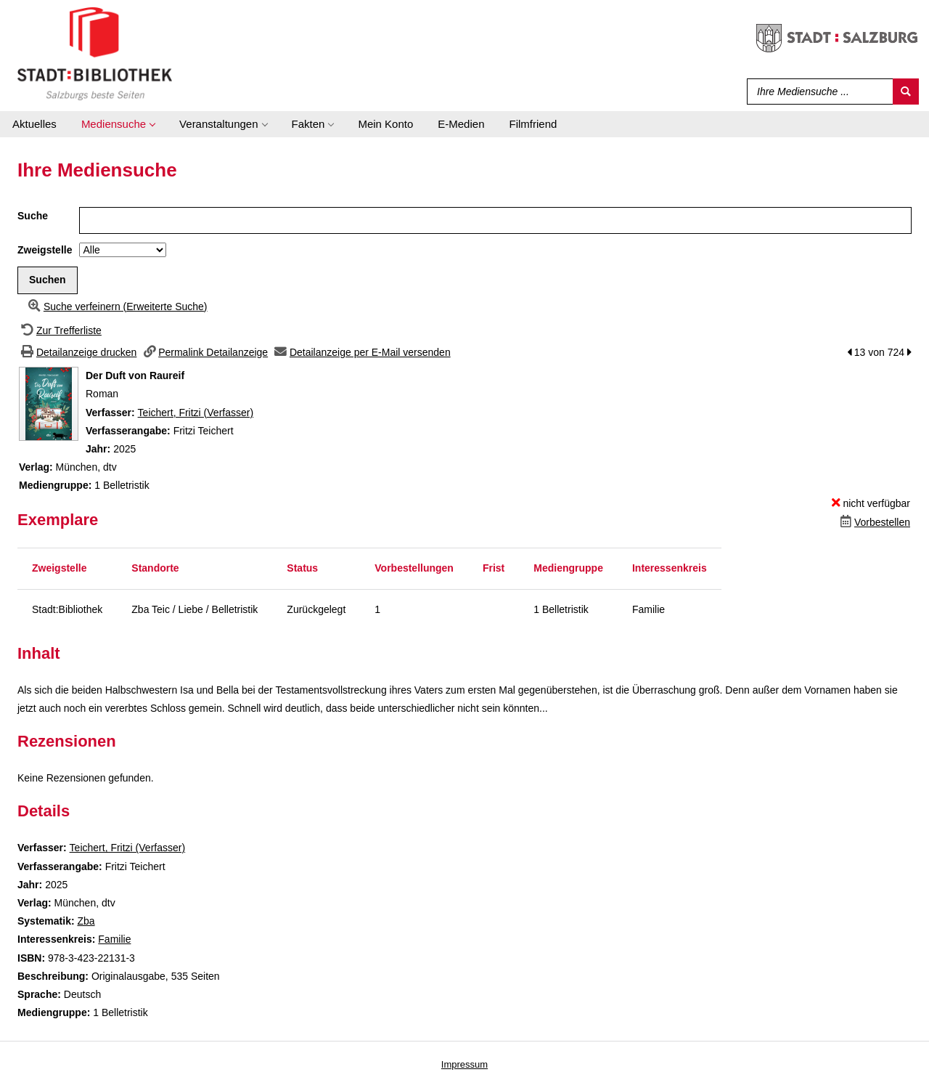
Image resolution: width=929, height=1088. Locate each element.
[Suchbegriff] (817, 91)
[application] (118, 124)
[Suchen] (906, 91)
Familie (114, 939)
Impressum (464, 1064)
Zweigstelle (44, 250)
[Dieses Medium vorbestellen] (873, 522)
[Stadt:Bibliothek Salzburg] (94, 53)
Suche (32, 216)
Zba (85, 921)
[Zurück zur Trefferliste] (59, 330)
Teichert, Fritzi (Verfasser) (195, 412)
